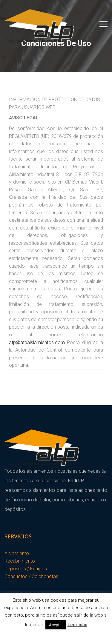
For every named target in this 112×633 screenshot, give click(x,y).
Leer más (77, 624)
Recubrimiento (19, 561)
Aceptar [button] (56, 625)
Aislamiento (16, 553)
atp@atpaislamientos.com (37, 342)
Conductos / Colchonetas (31, 576)
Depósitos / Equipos (25, 569)
